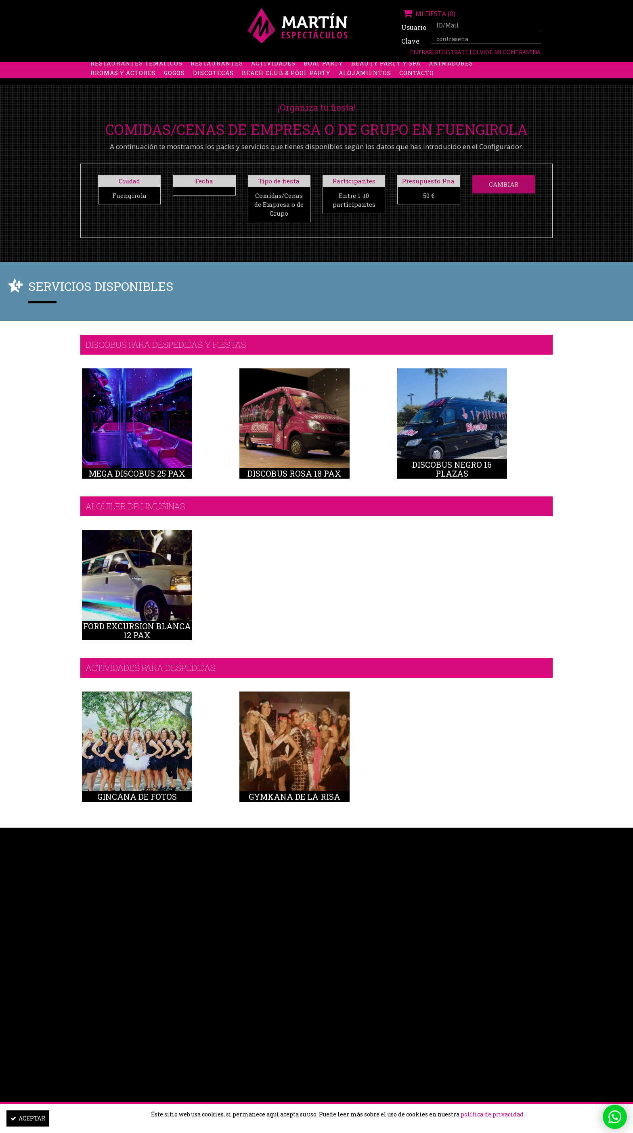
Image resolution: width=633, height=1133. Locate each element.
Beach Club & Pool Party (286, 86)
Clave (410, 41)
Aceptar (27, 1118)
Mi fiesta (428, 13)
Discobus (425, 67)
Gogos (174, 86)
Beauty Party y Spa (386, 77)
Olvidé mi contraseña (506, 52)
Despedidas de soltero (221, 67)
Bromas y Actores (123, 86)
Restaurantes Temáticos (136, 77)
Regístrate (452, 52)
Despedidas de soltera (131, 67)
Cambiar (503, 184)
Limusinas (469, 67)
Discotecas (213, 86)
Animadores (451, 77)
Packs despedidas (302, 67)
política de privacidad (492, 1114)
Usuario (413, 27)
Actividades (273, 77)
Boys (391, 67)
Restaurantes (217, 77)
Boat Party (323, 77)
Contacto (416, 86)
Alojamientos (365, 86)
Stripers (358, 67)
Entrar (421, 52)
